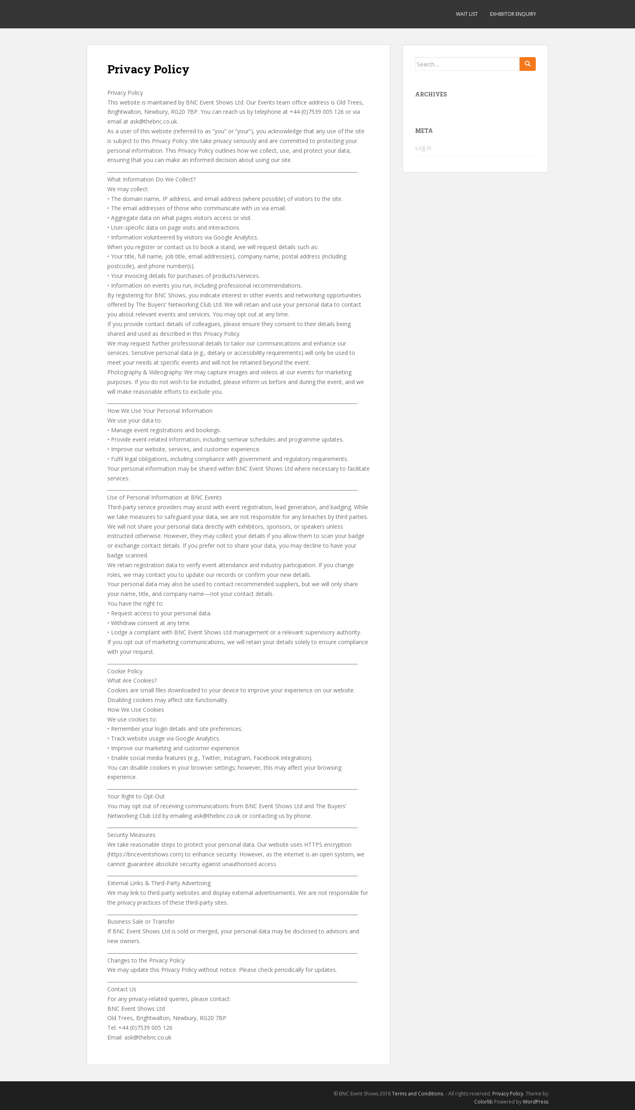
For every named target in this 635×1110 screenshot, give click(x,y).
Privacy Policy (507, 1093)
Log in (423, 148)
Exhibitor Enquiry (513, 14)
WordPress (535, 1101)
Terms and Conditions (417, 1093)
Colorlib (483, 1101)
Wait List (467, 14)
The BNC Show (123, 14)
